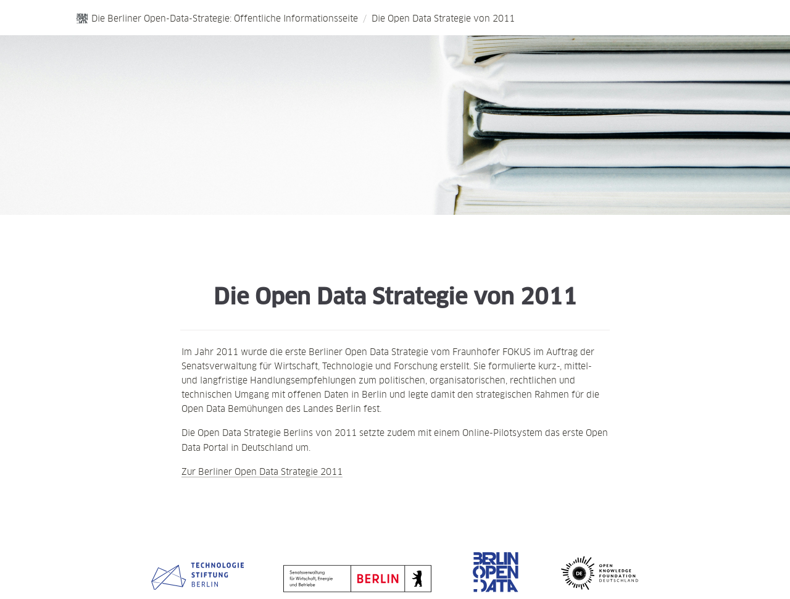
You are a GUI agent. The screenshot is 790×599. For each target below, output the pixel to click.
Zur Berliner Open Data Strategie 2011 (262, 471)
